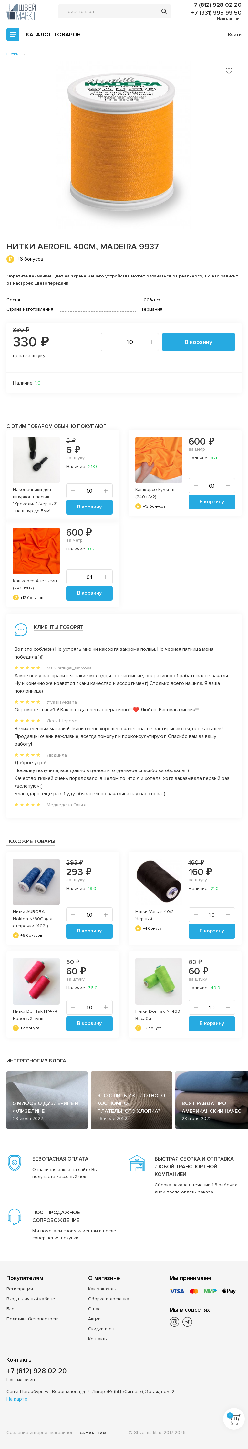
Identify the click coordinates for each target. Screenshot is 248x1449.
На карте (16, 1399)
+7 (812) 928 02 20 (216, 4)
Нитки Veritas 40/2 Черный (154, 915)
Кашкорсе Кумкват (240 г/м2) (155, 493)
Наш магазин (229, 18)
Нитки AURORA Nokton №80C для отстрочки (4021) (32, 919)
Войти (235, 34)
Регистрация (19, 1289)
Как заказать (102, 1289)
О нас (94, 1309)
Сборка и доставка (108, 1299)
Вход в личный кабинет (31, 1299)
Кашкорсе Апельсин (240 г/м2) (35, 584)
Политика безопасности (32, 1319)
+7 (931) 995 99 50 (216, 12)
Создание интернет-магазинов (40, 1432)
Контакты (98, 1339)
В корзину (198, 342)
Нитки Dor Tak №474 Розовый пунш (35, 1015)
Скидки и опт (102, 1329)
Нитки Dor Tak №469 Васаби (157, 1015)
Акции (94, 1319)
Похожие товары (30, 841)
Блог (11, 1309)
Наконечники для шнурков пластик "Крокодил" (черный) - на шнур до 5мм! (35, 500)
